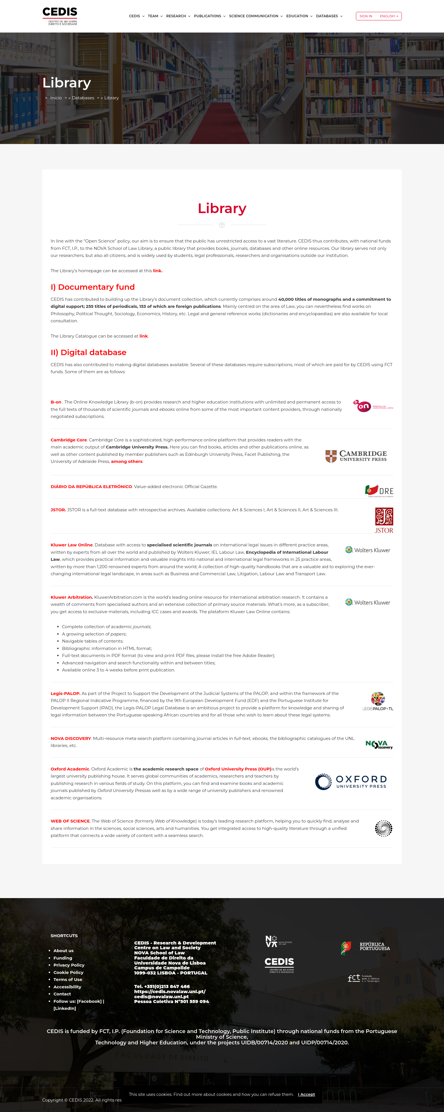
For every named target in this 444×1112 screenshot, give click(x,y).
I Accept (306, 1094)
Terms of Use (68, 979)
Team (156, 16)
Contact (62, 994)
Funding (63, 958)
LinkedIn (65, 1008)
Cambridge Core (69, 440)
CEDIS (137, 16)
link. (158, 270)
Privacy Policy (69, 965)
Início (56, 97)
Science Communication (256, 16)
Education (299, 16)
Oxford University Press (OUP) (238, 769)
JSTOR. (59, 509)
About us (64, 950)
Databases (329, 16)
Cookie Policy (69, 972)
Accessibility (67, 986)
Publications (210, 16)
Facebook (89, 1001)
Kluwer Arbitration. (72, 597)
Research (178, 16)
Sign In (366, 16)
